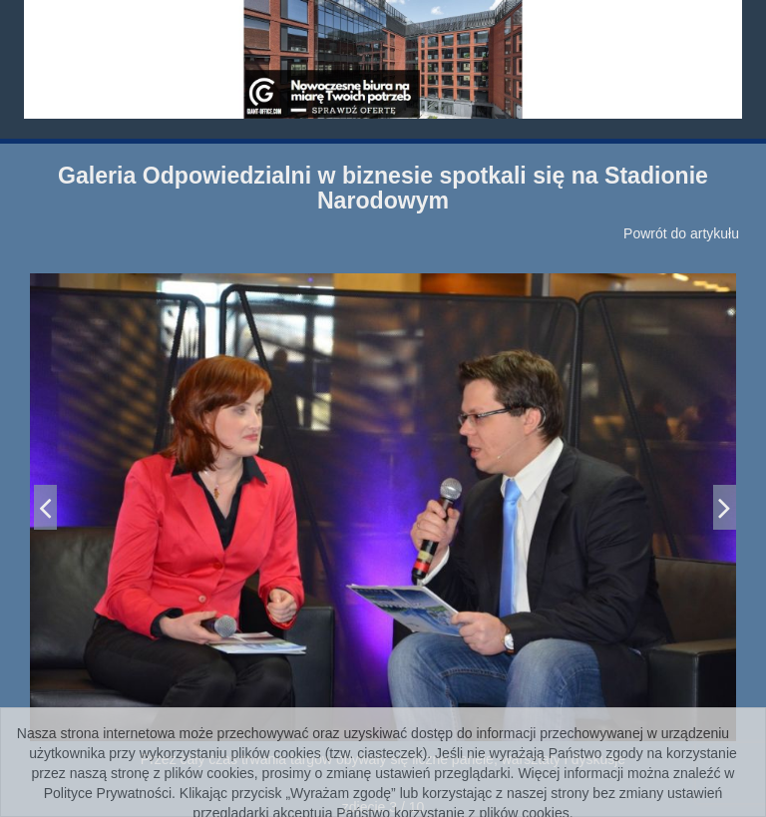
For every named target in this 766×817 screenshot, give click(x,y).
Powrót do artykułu (681, 233)
